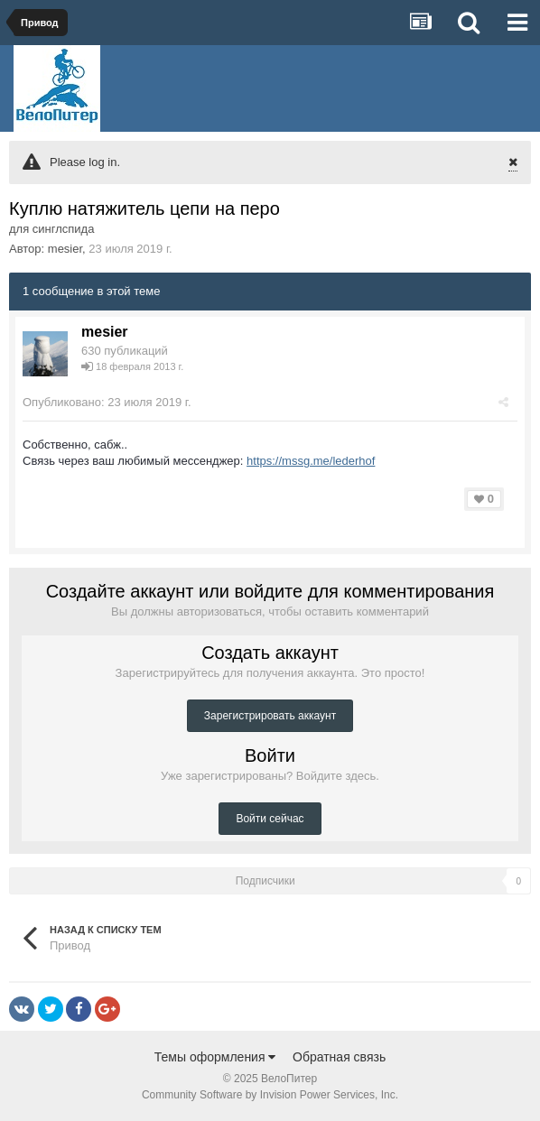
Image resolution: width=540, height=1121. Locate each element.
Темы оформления (215, 1057)
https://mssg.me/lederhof (311, 461)
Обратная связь (339, 1057)
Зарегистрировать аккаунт (270, 715)
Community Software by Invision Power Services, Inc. (270, 1095)
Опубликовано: (107, 402)
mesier (65, 248)
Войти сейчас (269, 818)
